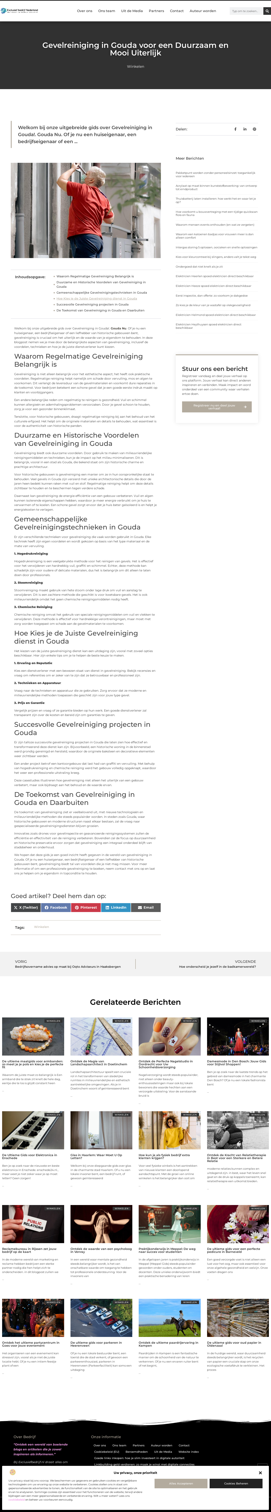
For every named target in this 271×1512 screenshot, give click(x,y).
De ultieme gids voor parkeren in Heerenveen (96, 1344)
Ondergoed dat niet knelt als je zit (199, 266)
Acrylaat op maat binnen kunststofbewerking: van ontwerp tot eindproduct (216, 187)
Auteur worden (203, 11)
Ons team (106, 11)
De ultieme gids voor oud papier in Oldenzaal (234, 1344)
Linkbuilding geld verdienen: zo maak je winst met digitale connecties (144, 1464)
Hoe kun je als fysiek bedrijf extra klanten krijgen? (164, 1156)
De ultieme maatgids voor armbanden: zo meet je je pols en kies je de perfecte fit (32, 1064)
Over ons (84, 11)
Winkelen (135, 66)
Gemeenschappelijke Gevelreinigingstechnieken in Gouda (102, 292)
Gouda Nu (118, 328)
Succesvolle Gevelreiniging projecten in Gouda (93, 304)
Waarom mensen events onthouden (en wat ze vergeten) (215, 224)
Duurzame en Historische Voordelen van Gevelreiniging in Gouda (101, 284)
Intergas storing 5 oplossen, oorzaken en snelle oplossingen (216, 247)
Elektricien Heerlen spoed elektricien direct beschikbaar (215, 276)
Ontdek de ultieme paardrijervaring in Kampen (168, 1344)
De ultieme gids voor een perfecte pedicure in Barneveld (233, 1250)
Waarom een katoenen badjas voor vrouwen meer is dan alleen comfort (215, 235)
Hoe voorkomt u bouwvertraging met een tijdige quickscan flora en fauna (217, 213)
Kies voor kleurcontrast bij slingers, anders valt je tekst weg (216, 256)
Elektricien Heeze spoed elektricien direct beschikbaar (213, 285)
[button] (260, 1473)
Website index (188, 1451)
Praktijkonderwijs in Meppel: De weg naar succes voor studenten (167, 1250)
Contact (177, 11)
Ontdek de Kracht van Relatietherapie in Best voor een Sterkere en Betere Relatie (236, 1158)
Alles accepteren (181, 1483)
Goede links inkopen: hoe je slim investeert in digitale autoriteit (139, 1458)
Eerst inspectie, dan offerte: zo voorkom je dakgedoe (212, 295)
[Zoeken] (267, 11)
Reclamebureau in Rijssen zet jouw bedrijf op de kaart (29, 1250)
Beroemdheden (137, 1451)
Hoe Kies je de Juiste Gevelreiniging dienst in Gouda (97, 298)
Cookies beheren (236, 1483)
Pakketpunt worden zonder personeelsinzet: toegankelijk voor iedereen (215, 174)
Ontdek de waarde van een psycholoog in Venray (101, 1250)
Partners (156, 11)
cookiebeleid (16, 1499)
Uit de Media (132, 11)
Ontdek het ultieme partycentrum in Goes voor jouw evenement (30, 1344)
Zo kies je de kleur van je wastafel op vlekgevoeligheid (213, 305)
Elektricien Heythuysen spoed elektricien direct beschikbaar (208, 326)
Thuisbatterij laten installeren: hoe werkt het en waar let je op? (216, 200)
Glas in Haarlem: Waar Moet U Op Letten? (96, 1156)
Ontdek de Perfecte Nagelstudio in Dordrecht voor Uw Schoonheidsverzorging (166, 1064)
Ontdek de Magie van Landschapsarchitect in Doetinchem (99, 1062)
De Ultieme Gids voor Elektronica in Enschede (29, 1156)
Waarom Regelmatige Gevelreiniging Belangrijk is (95, 276)
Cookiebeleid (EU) (106, 1451)
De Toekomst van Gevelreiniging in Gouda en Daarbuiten (101, 310)
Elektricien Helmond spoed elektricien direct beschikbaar (216, 314)
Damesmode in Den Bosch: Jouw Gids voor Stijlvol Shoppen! (236, 1062)
